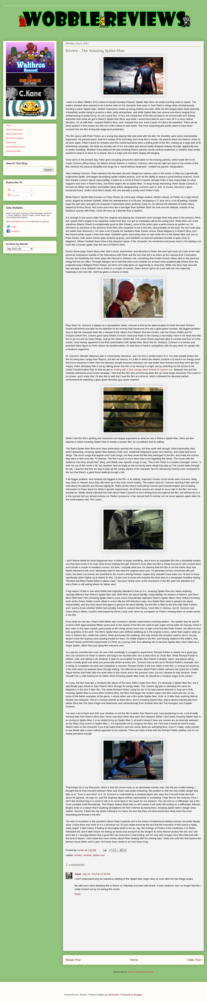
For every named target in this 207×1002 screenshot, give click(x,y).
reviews (87, 855)
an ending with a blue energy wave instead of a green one (142, 369)
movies (78, 855)
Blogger (138, 994)
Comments (14, 195)
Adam (78, 874)
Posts (11, 190)
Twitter (13, 227)
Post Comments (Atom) (140, 971)
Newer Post (73, 959)
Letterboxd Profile (13, 151)
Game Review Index (14, 130)
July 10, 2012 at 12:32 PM (96, 874)
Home (134, 959)
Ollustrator (113, 994)
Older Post (194, 959)
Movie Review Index (14, 134)
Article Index (11, 143)
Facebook (15, 231)
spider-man (99, 855)
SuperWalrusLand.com (19, 221)
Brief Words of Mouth (14, 138)
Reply (78, 894)
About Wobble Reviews (15, 147)
